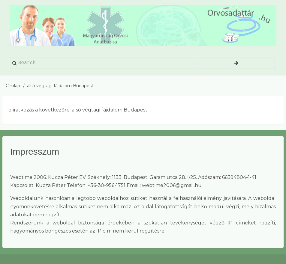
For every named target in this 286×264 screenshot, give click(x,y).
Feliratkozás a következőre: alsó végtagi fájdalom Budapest (76, 110)
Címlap (13, 85)
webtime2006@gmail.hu (172, 185)
